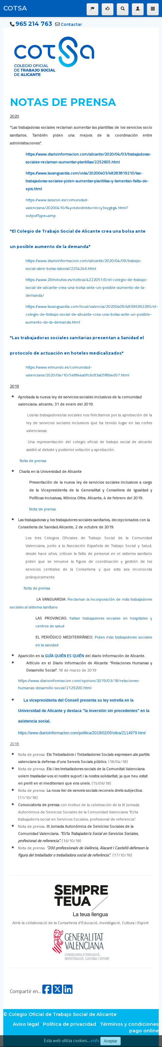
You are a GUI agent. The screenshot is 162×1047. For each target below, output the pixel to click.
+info (94, 1041)
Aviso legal (26, 1024)
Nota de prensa (33, 460)
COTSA (15, 8)
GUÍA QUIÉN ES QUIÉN (64, 656)
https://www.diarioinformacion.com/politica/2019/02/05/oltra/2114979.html (82, 733)
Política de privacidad (69, 1024)
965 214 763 (33, 23)
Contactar (71, 24)
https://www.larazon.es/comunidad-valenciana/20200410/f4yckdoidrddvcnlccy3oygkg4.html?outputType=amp (77, 208)
